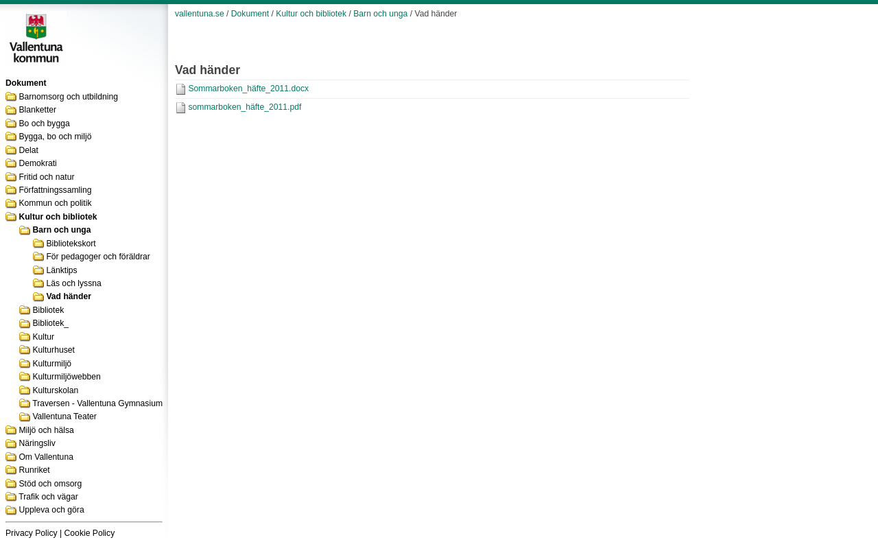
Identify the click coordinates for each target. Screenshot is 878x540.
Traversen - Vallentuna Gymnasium (97, 403)
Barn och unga (61, 230)
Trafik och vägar (48, 497)
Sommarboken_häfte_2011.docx (248, 88)
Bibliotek (48, 310)
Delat (28, 150)
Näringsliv (37, 443)
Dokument (250, 14)
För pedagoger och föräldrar (98, 256)
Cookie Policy (89, 533)
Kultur (43, 337)
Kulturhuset (53, 350)
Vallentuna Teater (64, 416)
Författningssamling (55, 190)
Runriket (34, 470)
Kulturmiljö (51, 363)
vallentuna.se (199, 14)
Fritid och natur (46, 177)
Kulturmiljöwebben (66, 376)
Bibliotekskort (70, 243)
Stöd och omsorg (50, 484)
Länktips (61, 270)
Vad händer (68, 296)
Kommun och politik (55, 203)
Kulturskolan (55, 390)
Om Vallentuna (46, 457)
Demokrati (37, 163)
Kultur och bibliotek (58, 217)
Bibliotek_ (50, 323)
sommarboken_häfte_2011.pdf (244, 107)
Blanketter (37, 110)
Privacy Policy (31, 533)
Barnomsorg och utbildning (68, 97)
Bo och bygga (44, 123)
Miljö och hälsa (46, 430)
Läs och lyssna (73, 283)
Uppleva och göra (51, 510)
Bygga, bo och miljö (55, 136)
